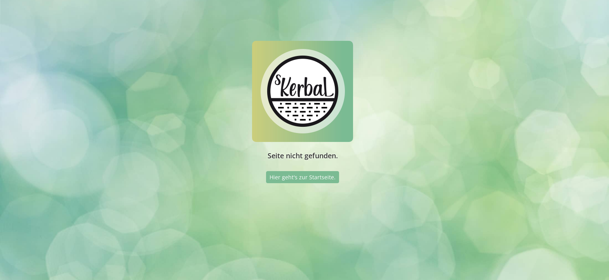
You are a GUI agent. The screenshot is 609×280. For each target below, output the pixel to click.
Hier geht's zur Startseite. (303, 177)
